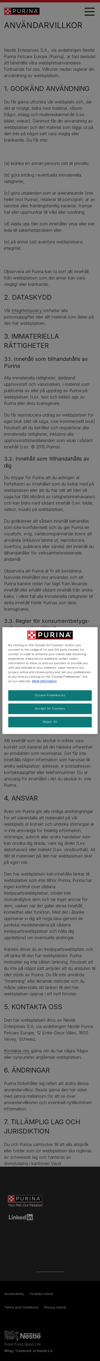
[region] (49, 680)
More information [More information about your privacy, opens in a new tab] (44, 681)
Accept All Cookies (50, 708)
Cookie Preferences (50, 695)
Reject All (50, 722)
